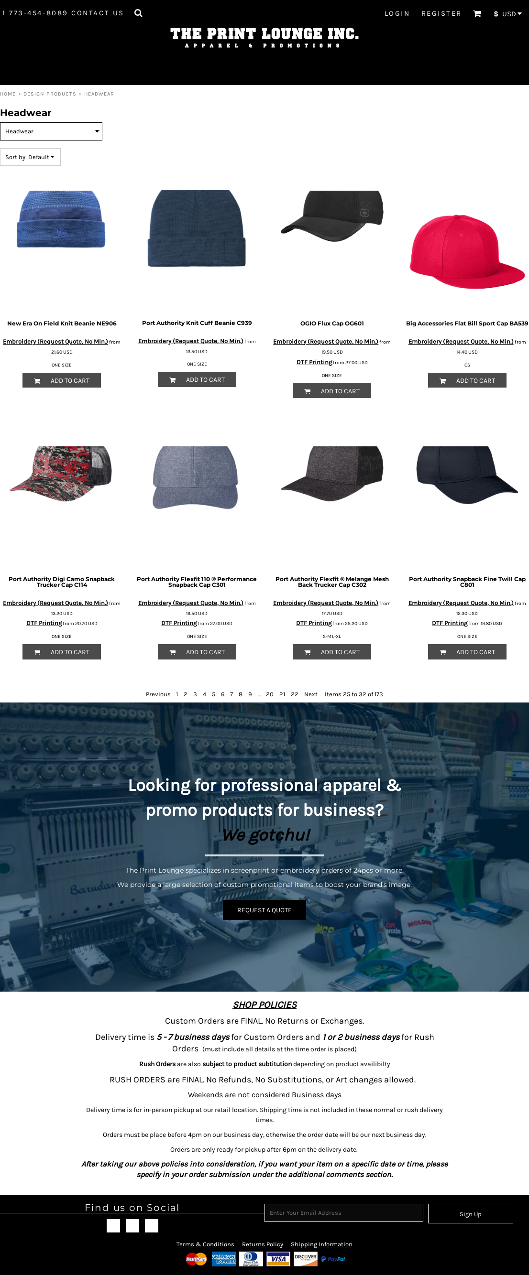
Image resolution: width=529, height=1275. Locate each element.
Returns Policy (262, 1244)
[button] (138, 13)
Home (8, 94)
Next (311, 694)
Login (397, 13)
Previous (158, 694)
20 (270, 694)
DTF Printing (314, 362)
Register (441, 13)
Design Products (50, 94)
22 (294, 694)
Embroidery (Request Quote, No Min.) (55, 341)
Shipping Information (322, 1244)
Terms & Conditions (205, 1244)
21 (282, 694)
